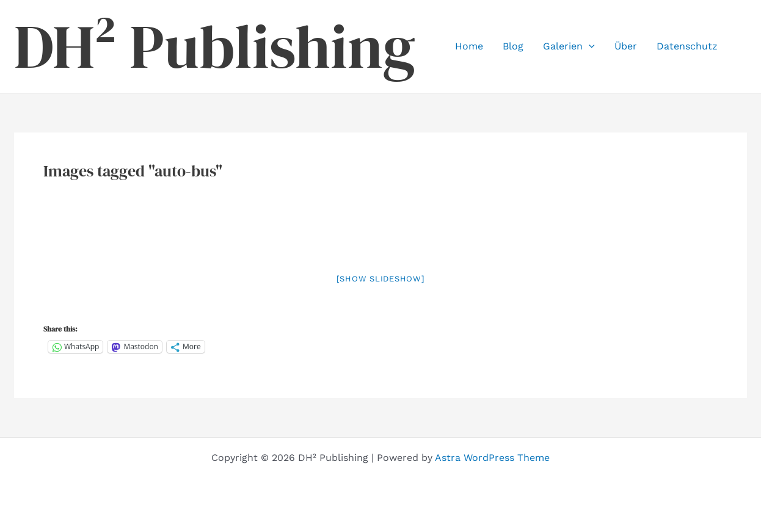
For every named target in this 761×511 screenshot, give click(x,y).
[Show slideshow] (381, 278)
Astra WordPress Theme (492, 457)
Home (469, 46)
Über (625, 46)
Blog (513, 46)
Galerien (569, 46)
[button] (589, 46)
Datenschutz (687, 46)
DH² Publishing (214, 46)
